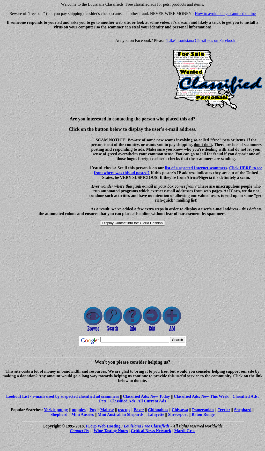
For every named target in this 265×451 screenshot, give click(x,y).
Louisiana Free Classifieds (147, 426)
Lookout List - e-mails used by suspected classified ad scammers (62, 396)
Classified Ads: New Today (146, 396)
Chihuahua (158, 410)
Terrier (224, 410)
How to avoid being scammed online (225, 13)
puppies (78, 410)
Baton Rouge (203, 414)
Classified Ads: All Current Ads (138, 401)
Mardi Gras (184, 431)
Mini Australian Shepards (121, 414)
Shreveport (178, 414)
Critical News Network (151, 431)
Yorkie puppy (56, 410)
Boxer (139, 410)
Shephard (243, 410)
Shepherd (59, 414)
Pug (93, 410)
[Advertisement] (45, 70)
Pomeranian (203, 410)
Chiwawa (180, 410)
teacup (124, 410)
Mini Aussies (82, 414)
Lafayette (156, 414)
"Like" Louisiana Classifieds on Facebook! (201, 40)
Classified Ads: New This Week (201, 396)
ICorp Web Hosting (103, 426)
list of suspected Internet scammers (196, 168)
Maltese (107, 410)
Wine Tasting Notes (111, 431)
